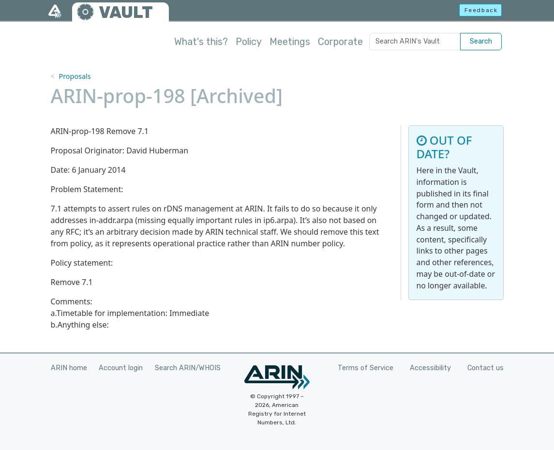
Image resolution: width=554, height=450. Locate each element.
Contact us (485, 368)
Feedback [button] (481, 10)
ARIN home (69, 368)
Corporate (340, 41)
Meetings (290, 41)
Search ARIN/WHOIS (188, 368)
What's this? (201, 41)
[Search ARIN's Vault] (415, 41)
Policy (249, 41)
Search (481, 41)
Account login (121, 368)
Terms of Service (365, 368)
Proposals (74, 76)
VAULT (126, 12)
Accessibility (430, 368)
